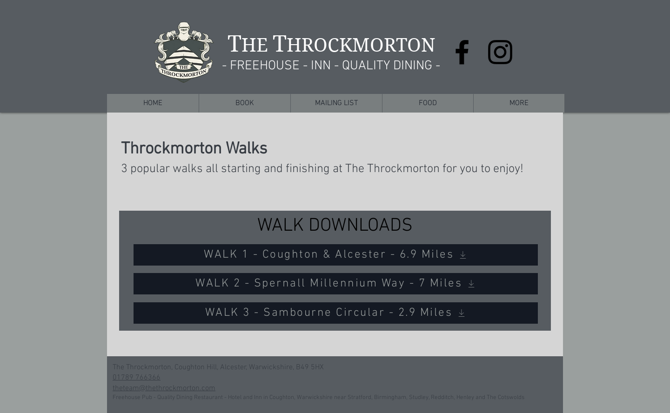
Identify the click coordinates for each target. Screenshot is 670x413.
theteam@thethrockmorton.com (164, 388)
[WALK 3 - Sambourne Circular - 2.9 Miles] (336, 313)
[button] (244, 103)
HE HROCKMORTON (332, 45)
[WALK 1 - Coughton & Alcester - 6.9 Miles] (336, 255)
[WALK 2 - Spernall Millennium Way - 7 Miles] (336, 283)
